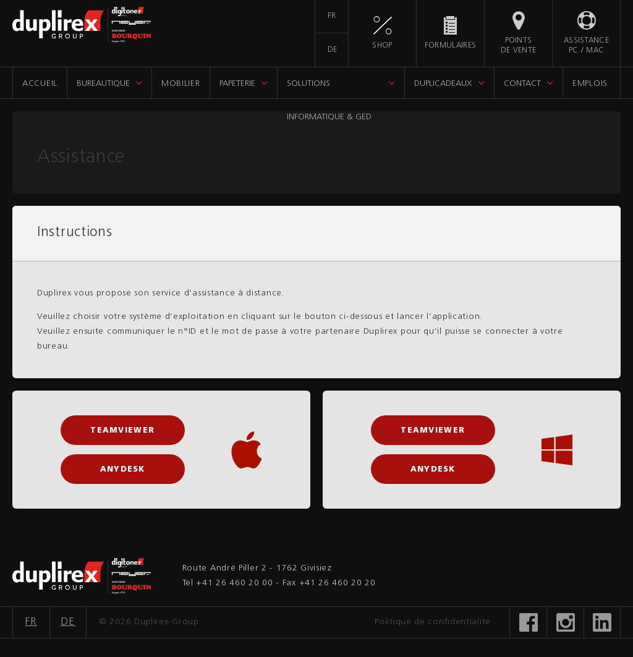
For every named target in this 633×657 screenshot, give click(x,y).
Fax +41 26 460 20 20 (329, 583)
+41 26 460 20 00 (234, 583)
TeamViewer (122, 430)
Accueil (39, 83)
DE (333, 50)
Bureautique (103, 83)
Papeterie (237, 83)
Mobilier (180, 83)
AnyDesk (122, 469)
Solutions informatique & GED (329, 88)
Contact (522, 83)
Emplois (590, 83)
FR (332, 16)
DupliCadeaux (443, 83)
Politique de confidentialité (433, 622)
